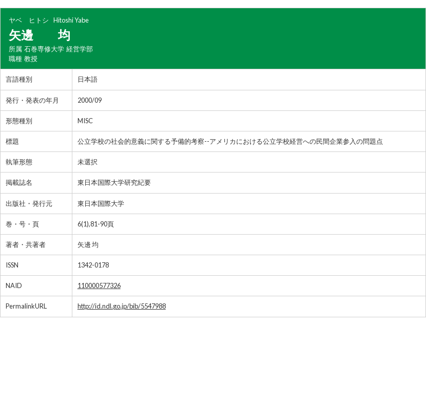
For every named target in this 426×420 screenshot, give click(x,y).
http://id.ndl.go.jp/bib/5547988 (122, 306)
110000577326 (99, 285)
